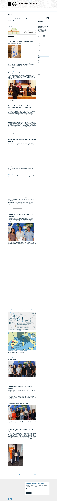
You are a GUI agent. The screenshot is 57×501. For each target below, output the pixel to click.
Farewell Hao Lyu (12, 359)
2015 (39, 60)
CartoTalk (21, 111)
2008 (39, 72)
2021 (39, 50)
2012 (39, 65)
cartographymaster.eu (11, 169)
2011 (39, 67)
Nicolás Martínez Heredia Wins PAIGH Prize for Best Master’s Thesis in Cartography (42, 30)
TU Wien (36, 5)
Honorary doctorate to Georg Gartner (18, 73)
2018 (39, 55)
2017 (39, 57)
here (15, 439)
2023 (39, 47)
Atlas (23, 64)
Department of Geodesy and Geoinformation (26, 5)
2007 (39, 74)
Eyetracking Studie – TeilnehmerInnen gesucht (21, 176)
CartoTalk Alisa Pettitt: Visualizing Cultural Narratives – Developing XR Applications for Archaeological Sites (20, 107)
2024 (39, 45)
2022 (39, 48)
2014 (39, 62)
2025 (39, 43)
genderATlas (24, 65)
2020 (39, 52)
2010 (39, 69)
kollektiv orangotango (18, 59)
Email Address (28, 488)
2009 (39, 70)
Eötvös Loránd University (29, 75)
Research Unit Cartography (28, 3)
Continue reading (11, 36)
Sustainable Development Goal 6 (13, 220)
